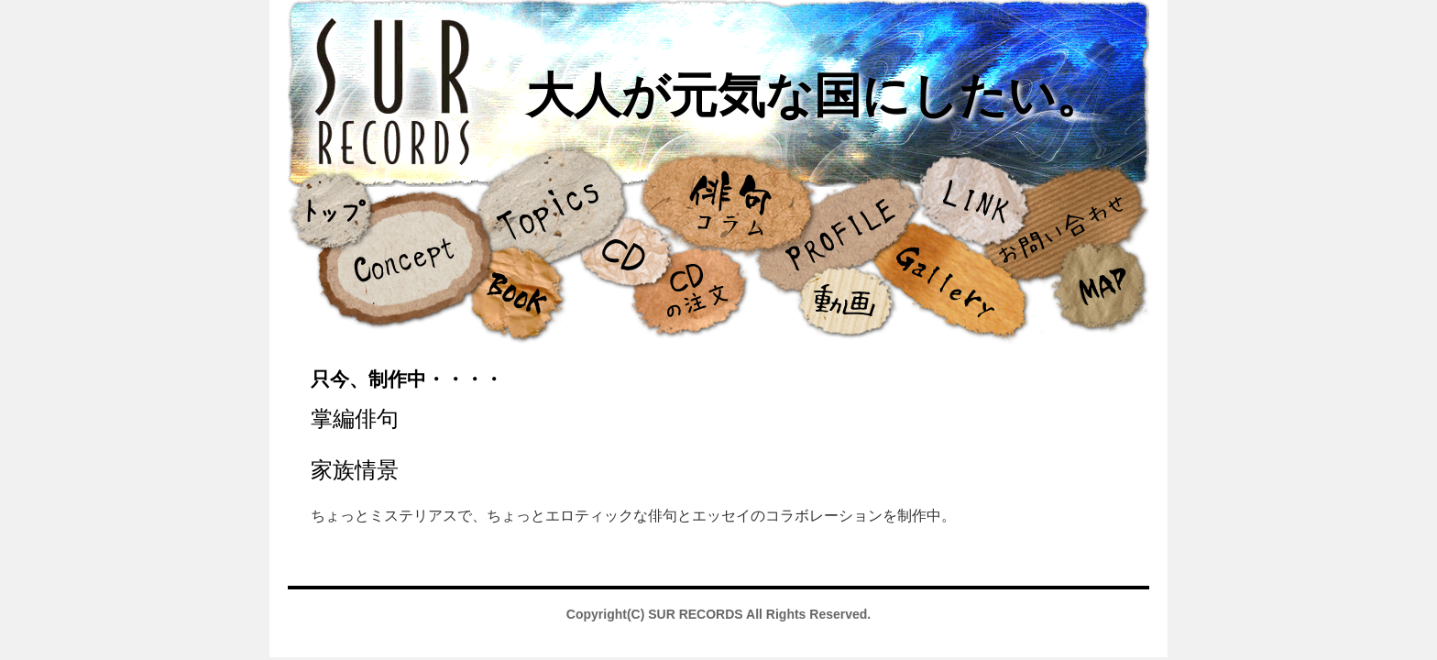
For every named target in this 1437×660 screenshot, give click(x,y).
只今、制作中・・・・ (407, 379)
